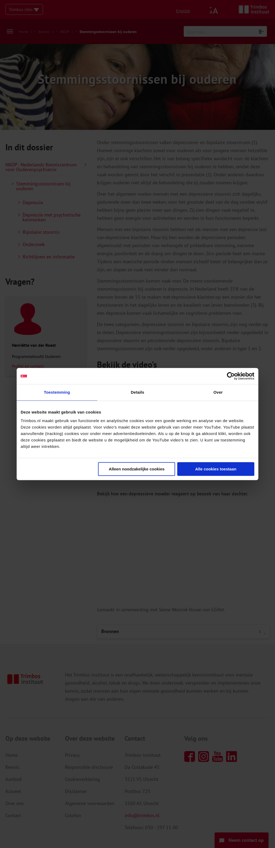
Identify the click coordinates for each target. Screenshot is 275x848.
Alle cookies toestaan (215, 469)
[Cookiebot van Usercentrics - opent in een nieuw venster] (230, 376)
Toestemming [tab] (57, 392)
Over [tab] (218, 392)
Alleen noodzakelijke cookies (137, 469)
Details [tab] (137, 392)
